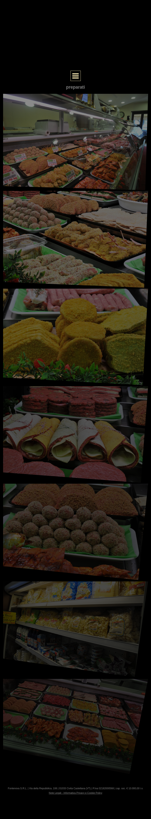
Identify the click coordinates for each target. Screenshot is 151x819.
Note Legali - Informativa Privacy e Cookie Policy (75, 793)
